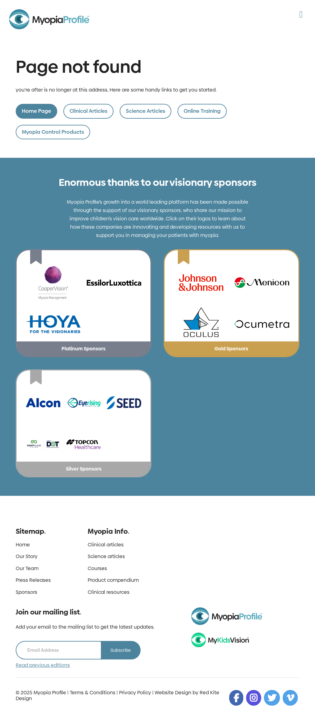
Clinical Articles (88, 111)
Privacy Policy (135, 692)
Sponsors (26, 592)
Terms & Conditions (92, 692)
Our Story (27, 556)
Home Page (36, 111)
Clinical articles (106, 545)
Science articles (106, 556)
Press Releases (33, 580)
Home (23, 545)
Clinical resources (109, 592)
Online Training (202, 111)
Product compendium (113, 580)
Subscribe (120, 650)
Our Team (27, 568)
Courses (97, 568)
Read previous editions (43, 665)
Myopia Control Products (53, 132)
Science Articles (145, 111)
